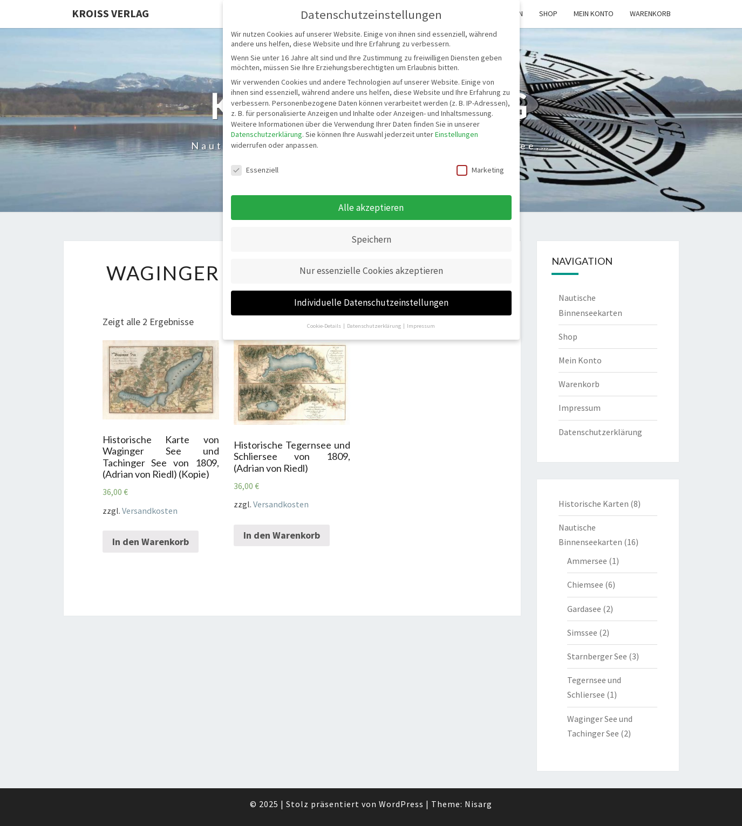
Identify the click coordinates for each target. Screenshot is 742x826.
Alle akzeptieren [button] (371, 208)
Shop (548, 13)
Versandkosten (150, 510)
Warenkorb (650, 13)
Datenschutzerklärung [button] (374, 325)
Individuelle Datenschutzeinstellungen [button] (371, 302)
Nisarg (478, 804)
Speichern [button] (371, 239)
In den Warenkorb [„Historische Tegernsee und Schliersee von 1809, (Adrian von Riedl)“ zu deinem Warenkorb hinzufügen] (281, 535)
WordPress (401, 804)
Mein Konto (594, 13)
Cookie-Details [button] (324, 325)
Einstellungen (456, 134)
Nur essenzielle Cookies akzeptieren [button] (371, 271)
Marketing (480, 170)
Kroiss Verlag (110, 13)
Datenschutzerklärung (600, 431)
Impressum (580, 407)
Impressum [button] (421, 325)
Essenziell (254, 170)
